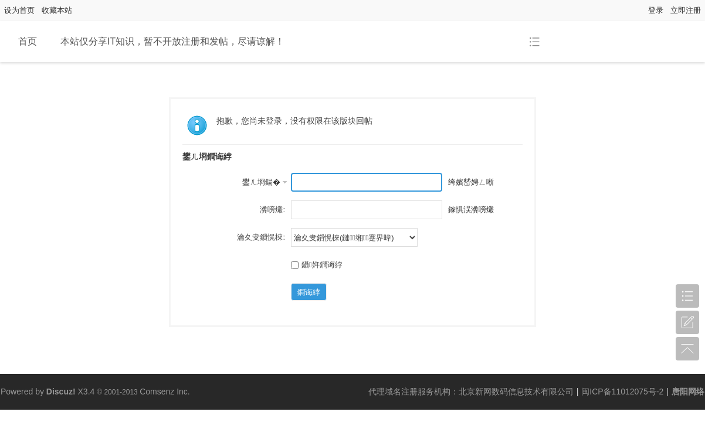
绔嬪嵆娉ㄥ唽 (471, 182)
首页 (27, 41)
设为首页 (19, 10)
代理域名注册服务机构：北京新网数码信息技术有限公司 (471, 391)
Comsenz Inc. (165, 391)
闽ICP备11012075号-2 (622, 391)
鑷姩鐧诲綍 (317, 264)
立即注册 (685, 10)
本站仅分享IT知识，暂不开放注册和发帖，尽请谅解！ (172, 41)
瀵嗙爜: (272, 209)
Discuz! (61, 391)
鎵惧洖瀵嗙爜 (471, 209)
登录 (655, 10)
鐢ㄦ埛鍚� (261, 182)
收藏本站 (57, 10)
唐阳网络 (688, 391)
